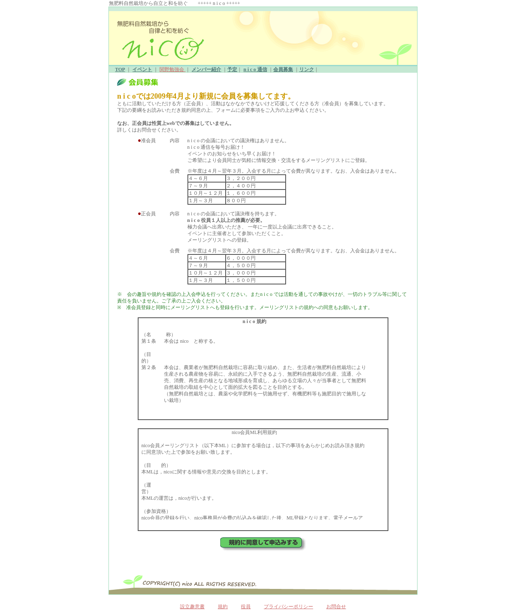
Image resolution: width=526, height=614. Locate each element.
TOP (120, 69)
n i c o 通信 (255, 69)
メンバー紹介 (206, 69)
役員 (246, 606)
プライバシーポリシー (288, 606)
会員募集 (283, 69)
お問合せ (336, 606)
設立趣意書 (192, 606)
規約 (223, 606)
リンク (306, 69)
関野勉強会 (172, 69)
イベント (142, 69)
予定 (232, 69)
